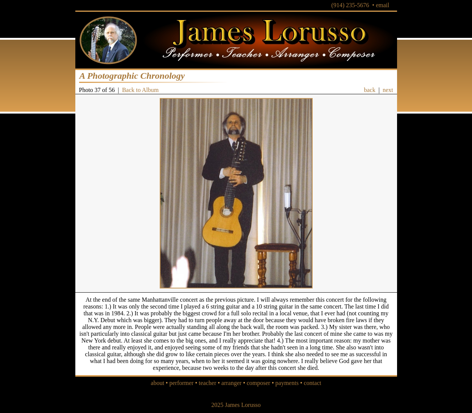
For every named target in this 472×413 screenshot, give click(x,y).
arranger (231, 383)
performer (181, 383)
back (369, 90)
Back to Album (140, 90)
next (388, 90)
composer (258, 383)
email (382, 5)
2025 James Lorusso (236, 405)
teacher (207, 383)
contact (312, 383)
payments (287, 383)
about (157, 383)
